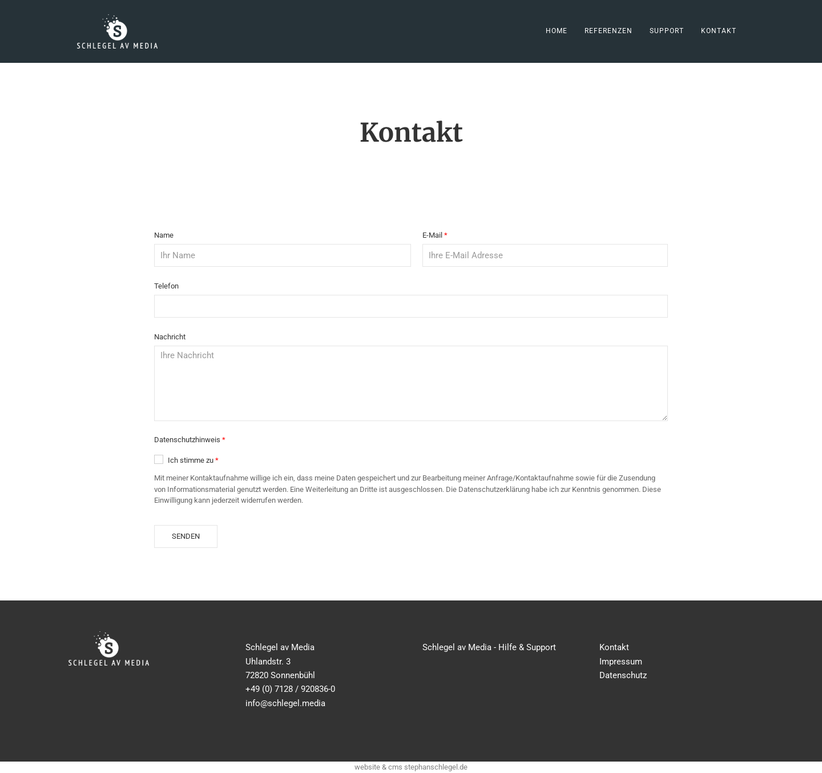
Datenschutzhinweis (187, 439)
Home (556, 31)
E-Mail (432, 235)
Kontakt (718, 31)
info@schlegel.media (285, 703)
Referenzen (608, 31)
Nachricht (170, 337)
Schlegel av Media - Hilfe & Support (489, 647)
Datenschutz (623, 675)
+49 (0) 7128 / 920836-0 (290, 689)
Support (667, 31)
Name (164, 235)
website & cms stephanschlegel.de (411, 767)
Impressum (620, 661)
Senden (186, 536)
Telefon (166, 286)
